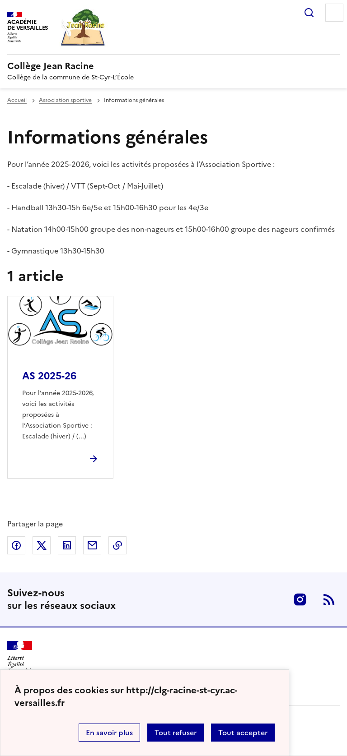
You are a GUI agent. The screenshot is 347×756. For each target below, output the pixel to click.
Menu (334, 13)
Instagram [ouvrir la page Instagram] (300, 599)
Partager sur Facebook (16, 545)
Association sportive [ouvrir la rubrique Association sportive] (65, 100)
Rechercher (309, 13)
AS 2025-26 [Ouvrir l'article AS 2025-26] (49, 376)
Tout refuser (176, 732)
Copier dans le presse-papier (117, 545)
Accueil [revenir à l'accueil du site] (17, 100)
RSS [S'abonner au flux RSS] (329, 599)
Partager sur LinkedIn (67, 545)
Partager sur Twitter (42, 545)
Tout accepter (242, 732)
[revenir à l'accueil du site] (173, 66)
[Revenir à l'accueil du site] (19, 657)
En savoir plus (109, 732)
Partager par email (92, 545)
